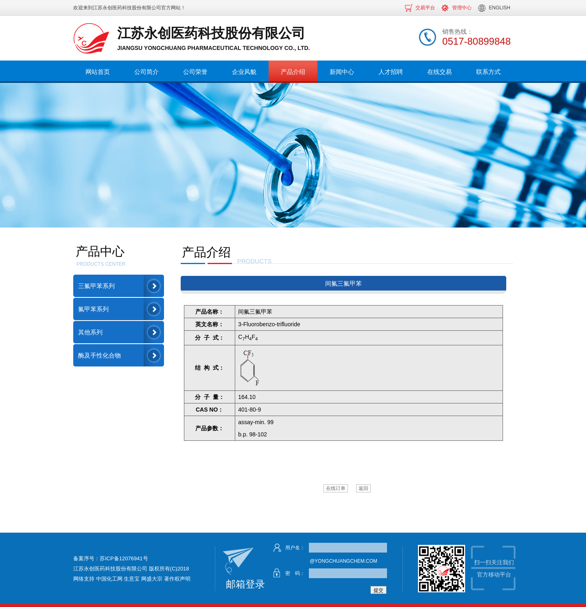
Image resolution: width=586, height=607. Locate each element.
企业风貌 (244, 71)
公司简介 (146, 71)
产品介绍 (293, 71)
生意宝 (132, 579)
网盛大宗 (151, 579)
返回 (363, 488)
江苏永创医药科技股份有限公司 (127, 8)
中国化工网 (109, 579)
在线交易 (439, 71)
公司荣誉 (195, 71)
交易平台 (425, 8)
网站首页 (97, 71)
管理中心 (462, 8)
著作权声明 (177, 579)
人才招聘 (390, 71)
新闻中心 (342, 71)
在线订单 (335, 488)
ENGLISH (499, 8)
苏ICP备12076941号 (124, 558)
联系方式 (488, 71)
